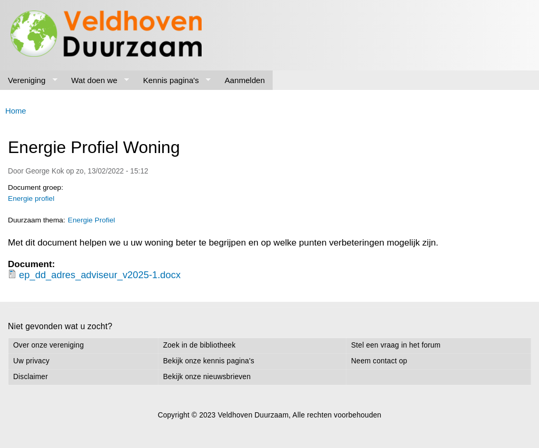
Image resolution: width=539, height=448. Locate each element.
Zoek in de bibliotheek (199, 345)
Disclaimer (30, 377)
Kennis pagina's (173, 80)
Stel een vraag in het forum (396, 345)
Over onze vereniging (48, 345)
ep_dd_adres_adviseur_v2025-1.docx (100, 274)
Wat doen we (96, 80)
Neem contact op (379, 361)
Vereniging (28, 80)
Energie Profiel (91, 220)
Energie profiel (31, 198)
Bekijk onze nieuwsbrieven (207, 377)
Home (15, 111)
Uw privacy (31, 361)
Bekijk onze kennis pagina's (208, 361)
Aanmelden (245, 80)
